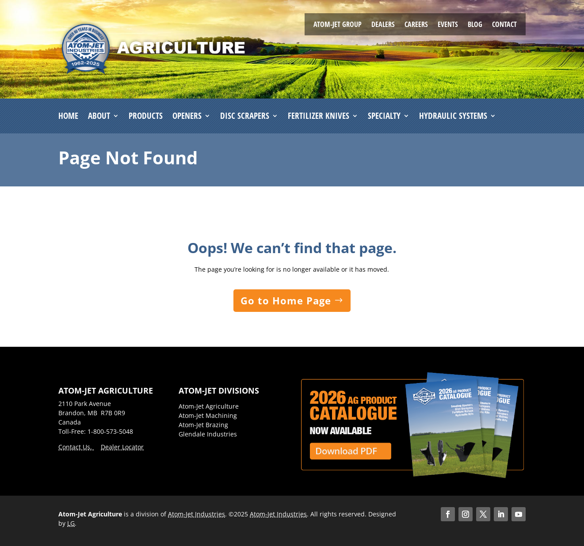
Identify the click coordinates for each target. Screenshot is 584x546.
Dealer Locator (122, 447)
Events (448, 25)
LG (71, 523)
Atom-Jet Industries (196, 514)
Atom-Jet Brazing (203, 425)
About (99, 116)
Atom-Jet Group (337, 25)
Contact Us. (76, 447)
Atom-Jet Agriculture (209, 406)
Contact (504, 25)
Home (68, 116)
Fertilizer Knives (318, 116)
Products (146, 116)
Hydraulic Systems (453, 116)
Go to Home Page (285, 300)
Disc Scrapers (244, 116)
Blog (475, 25)
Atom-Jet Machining (208, 415)
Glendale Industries (208, 434)
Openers (187, 116)
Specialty (384, 116)
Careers (416, 25)
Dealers (383, 25)
